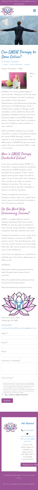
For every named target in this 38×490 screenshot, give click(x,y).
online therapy (16, 64)
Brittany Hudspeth (11, 62)
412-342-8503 (19, 4)
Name (5, 334)
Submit (7, 400)
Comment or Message (11, 361)
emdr (6, 64)
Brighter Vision (21, 475)
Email (5, 343)
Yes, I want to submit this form (16, 395)
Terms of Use (7, 378)
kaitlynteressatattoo (27, 484)
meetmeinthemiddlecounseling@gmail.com (19, 1)
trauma (27, 64)
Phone (4, 352)
